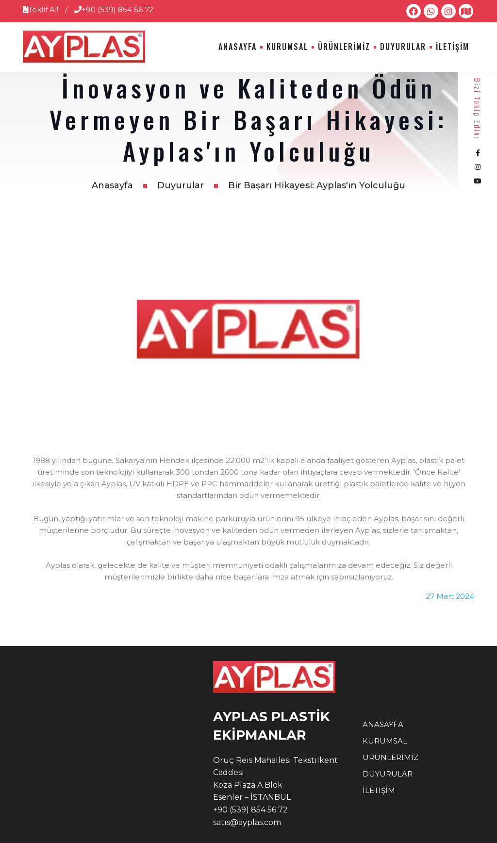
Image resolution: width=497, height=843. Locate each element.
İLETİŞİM (452, 46)
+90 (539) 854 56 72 (113, 9)
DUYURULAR (403, 46)
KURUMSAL (287, 46)
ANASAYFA (237, 46)
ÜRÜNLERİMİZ (344, 46)
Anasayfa (112, 185)
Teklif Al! (40, 9)
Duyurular (180, 185)
